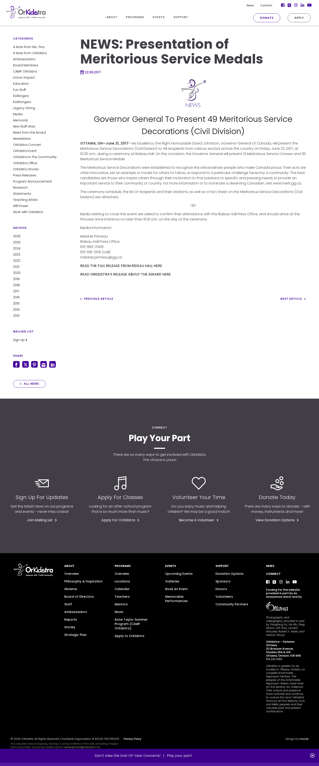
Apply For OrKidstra (120, 520)
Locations (122, 581)
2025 (16, 242)
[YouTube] (302, 5)
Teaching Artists (25, 200)
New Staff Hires (24, 126)
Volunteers (224, 596)
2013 (16, 315)
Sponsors (223, 581)
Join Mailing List (42, 520)
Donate (259, 18)
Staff (68, 604)
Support (222, 566)
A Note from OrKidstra (30, 53)
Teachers (122, 596)
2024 (16, 248)
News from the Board (29, 132)
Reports (70, 619)
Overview (71, 573)
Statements (22, 193)
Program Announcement (32, 181)
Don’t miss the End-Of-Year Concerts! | (131, 755)
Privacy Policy (132, 739)
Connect (259, 5)
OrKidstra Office (25, 163)
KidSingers (21, 96)
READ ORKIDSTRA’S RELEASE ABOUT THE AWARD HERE (125, 274)
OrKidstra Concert (27, 145)
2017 (16, 291)
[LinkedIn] (295, 5)
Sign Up (20, 340)
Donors (221, 589)
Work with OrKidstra (28, 212)
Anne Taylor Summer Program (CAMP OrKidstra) (131, 623)
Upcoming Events (179, 573)
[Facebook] (276, 5)
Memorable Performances (176, 598)
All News (29, 383)
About (69, 566)
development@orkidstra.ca (82, 747)
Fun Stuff (19, 90)
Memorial (20, 120)
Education (21, 83)
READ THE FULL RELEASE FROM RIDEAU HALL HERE (121, 265)
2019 (16, 279)
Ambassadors (24, 59)
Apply (292, 18)
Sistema (70, 589)
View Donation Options (277, 520)
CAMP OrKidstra (25, 71)
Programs (123, 566)
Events (170, 566)
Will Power (20, 206)
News (243, 5)
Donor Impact (24, 77)
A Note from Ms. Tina (28, 47)
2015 (16, 303)
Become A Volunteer (199, 520)
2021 (16, 267)
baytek (304, 739)
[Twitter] (282, 5)
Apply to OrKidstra (129, 636)
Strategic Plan (75, 635)
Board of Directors (79, 596)
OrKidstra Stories (26, 169)
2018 (16, 285)
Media (18, 114)
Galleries (172, 581)
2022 (16, 260)
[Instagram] (289, 5)
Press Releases (24, 175)
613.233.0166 (274, 659)
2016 (16, 297)
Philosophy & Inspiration (83, 581)
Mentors (121, 604)
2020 (16, 273)
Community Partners (231, 604)
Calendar (122, 589)
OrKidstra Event (25, 151)
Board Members (25, 65)
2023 (16, 254)
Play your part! (179, 755)
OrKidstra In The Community (35, 157)
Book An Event (176, 589)
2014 (16, 309)
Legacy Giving (24, 108)
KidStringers (22, 102)
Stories (69, 627)
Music (119, 612)
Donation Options (229, 573)
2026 (16, 236)
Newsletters (22, 138)
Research (20, 187)
